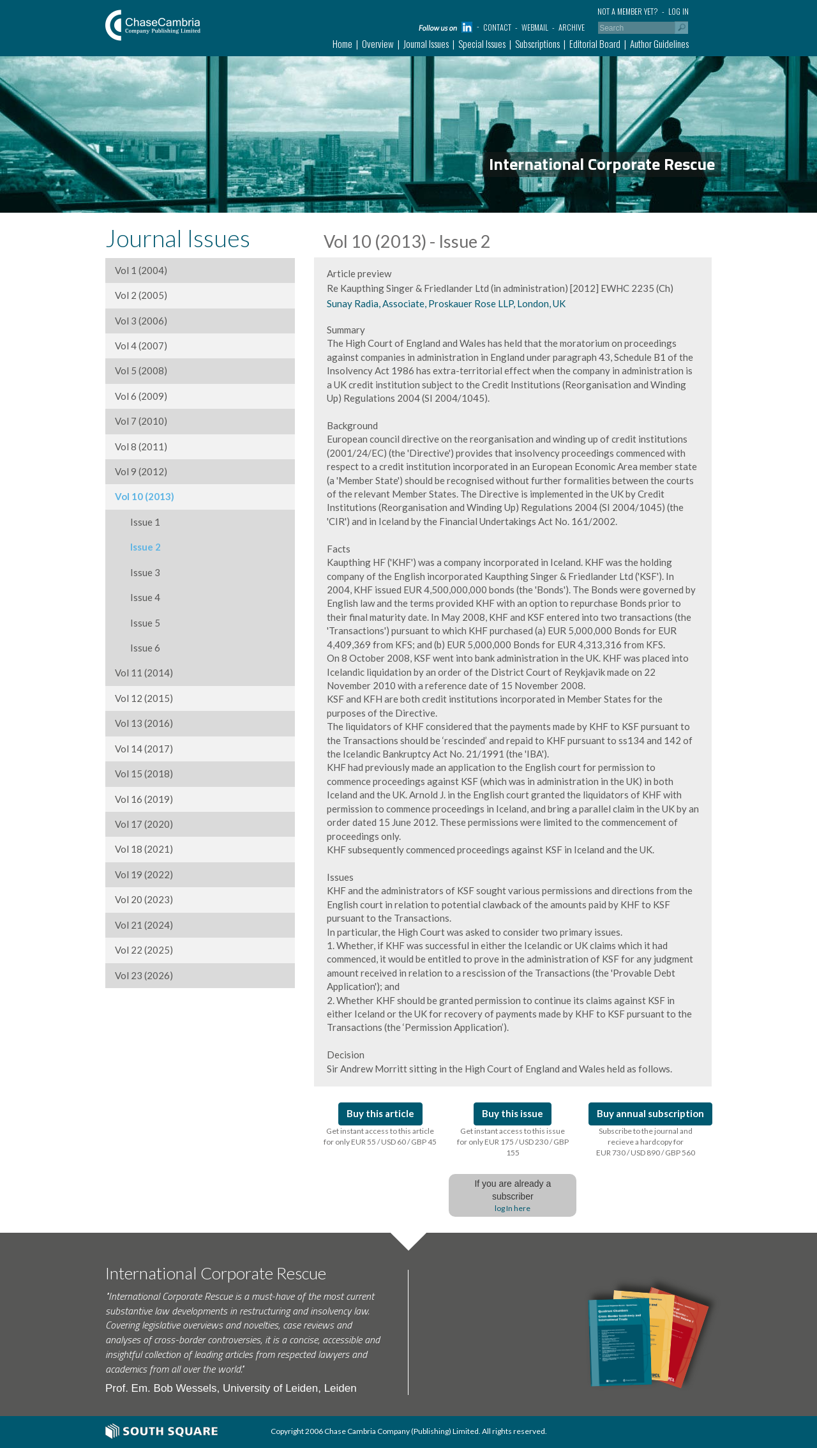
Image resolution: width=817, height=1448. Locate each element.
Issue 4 (137, 597)
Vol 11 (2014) (144, 672)
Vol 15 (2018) (144, 773)
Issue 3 (137, 572)
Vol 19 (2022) (144, 874)
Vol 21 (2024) (144, 925)
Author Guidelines (659, 43)
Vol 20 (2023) (144, 899)
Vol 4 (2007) (141, 345)
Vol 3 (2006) (141, 320)
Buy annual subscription (650, 1113)
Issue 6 (137, 647)
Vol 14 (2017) (144, 748)
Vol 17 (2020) (144, 824)
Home (342, 43)
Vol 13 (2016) (144, 723)
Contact (497, 27)
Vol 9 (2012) (141, 471)
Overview (378, 43)
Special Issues (482, 43)
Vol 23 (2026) (144, 975)
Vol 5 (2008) (141, 370)
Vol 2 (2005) (141, 295)
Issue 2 (138, 547)
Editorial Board (594, 43)
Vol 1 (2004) (141, 270)
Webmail (534, 27)
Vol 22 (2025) (144, 950)
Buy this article (380, 1113)
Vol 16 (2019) (144, 799)
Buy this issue (512, 1113)
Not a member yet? (627, 11)
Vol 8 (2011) (141, 446)
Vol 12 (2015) (144, 698)
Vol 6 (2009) (141, 396)
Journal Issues (426, 43)
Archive (571, 27)
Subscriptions (537, 43)
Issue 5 (137, 623)
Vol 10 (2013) (144, 496)
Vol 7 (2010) (141, 421)
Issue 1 (137, 522)
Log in (678, 11)
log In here (512, 1208)
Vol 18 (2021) (144, 849)
